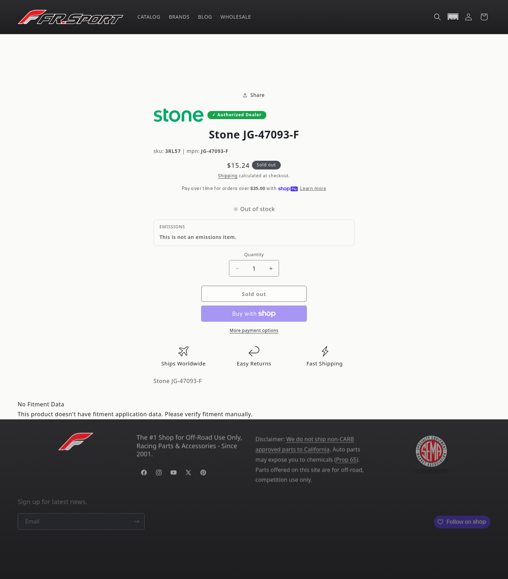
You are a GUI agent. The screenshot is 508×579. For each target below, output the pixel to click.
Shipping (227, 176)
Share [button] (254, 95)
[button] (437, 17)
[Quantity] (254, 268)
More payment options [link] (254, 330)
